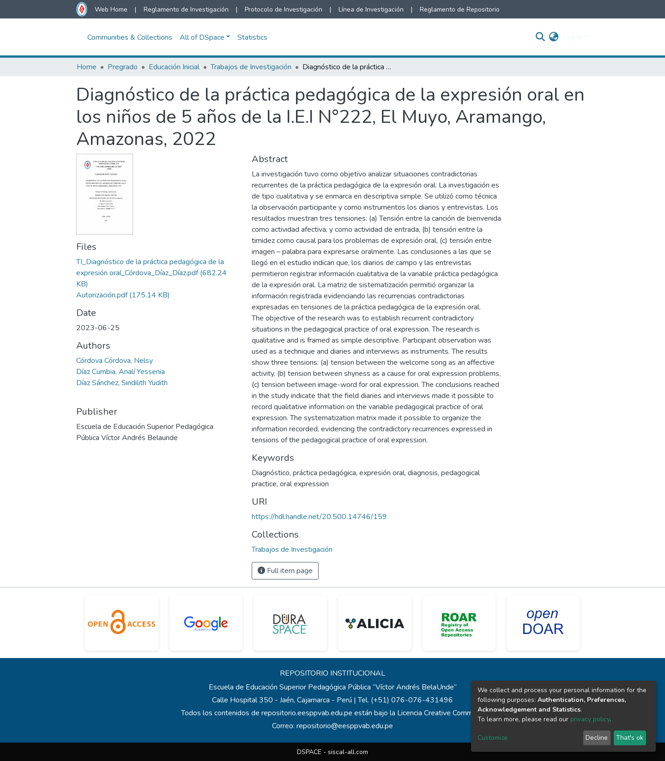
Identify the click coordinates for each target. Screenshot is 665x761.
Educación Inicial (174, 67)
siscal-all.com (348, 752)
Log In (572, 37)
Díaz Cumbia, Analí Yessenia (120, 372)
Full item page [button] (285, 571)
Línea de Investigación (371, 9)
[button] (554, 37)
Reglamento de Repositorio (460, 9)
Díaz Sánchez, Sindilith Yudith (122, 383)
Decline (597, 737)
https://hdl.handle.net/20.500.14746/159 (319, 517)
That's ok (629, 737)
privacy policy (590, 719)
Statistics (252, 37)
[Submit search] (540, 37)
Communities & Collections (129, 37)
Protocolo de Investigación (283, 9)
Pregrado (123, 67)
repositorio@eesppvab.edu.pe (344, 726)
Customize (493, 737)
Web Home (111, 9)
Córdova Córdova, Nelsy (114, 361)
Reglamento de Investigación (186, 9)
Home (87, 67)
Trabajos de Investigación (251, 67)
